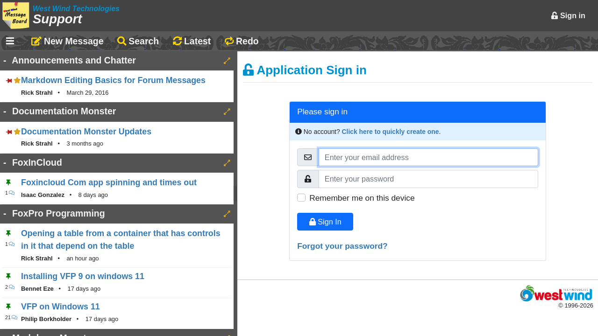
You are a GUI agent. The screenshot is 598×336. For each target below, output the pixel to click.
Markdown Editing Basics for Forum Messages (113, 80)
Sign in (568, 15)
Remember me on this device (361, 198)
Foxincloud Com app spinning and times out (109, 182)
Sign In (325, 221)
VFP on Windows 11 (60, 306)
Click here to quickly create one (390, 131)
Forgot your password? (342, 246)
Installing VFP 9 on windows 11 (82, 276)
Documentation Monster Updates (86, 131)
